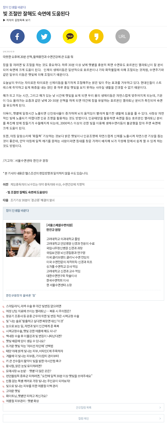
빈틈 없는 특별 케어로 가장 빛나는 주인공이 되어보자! (38, 381)
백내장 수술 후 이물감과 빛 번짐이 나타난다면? (34, 336)
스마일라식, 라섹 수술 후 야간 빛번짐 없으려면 (33, 306)
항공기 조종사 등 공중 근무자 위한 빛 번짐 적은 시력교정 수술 (42, 316)
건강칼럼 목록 (118, 407)
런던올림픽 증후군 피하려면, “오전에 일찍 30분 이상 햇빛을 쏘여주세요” (49, 376)
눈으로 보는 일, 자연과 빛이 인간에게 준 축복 (32, 326)
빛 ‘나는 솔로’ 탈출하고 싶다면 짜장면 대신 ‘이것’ (34, 321)
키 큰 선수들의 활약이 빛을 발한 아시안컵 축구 (33, 361)
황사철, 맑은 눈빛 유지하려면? (24, 366)
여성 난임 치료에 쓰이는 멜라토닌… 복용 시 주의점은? (38, 311)
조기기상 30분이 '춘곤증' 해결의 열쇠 (29, 200)
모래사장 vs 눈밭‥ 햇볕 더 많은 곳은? (28, 371)
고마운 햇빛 (13, 390)
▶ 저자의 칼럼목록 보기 (16, 20)
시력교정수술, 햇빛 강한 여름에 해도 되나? (31, 331)
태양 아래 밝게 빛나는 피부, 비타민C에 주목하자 (34, 351)
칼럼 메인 (119, 418)
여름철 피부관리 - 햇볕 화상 (22, 400)
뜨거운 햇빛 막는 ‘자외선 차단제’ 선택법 (29, 346)
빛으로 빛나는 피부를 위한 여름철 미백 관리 (32, 386)
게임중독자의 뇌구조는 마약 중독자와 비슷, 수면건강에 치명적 (43, 184)
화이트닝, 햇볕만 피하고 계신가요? (26, 395)
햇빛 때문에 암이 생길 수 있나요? (25, 341)
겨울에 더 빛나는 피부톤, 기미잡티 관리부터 (32, 356)
